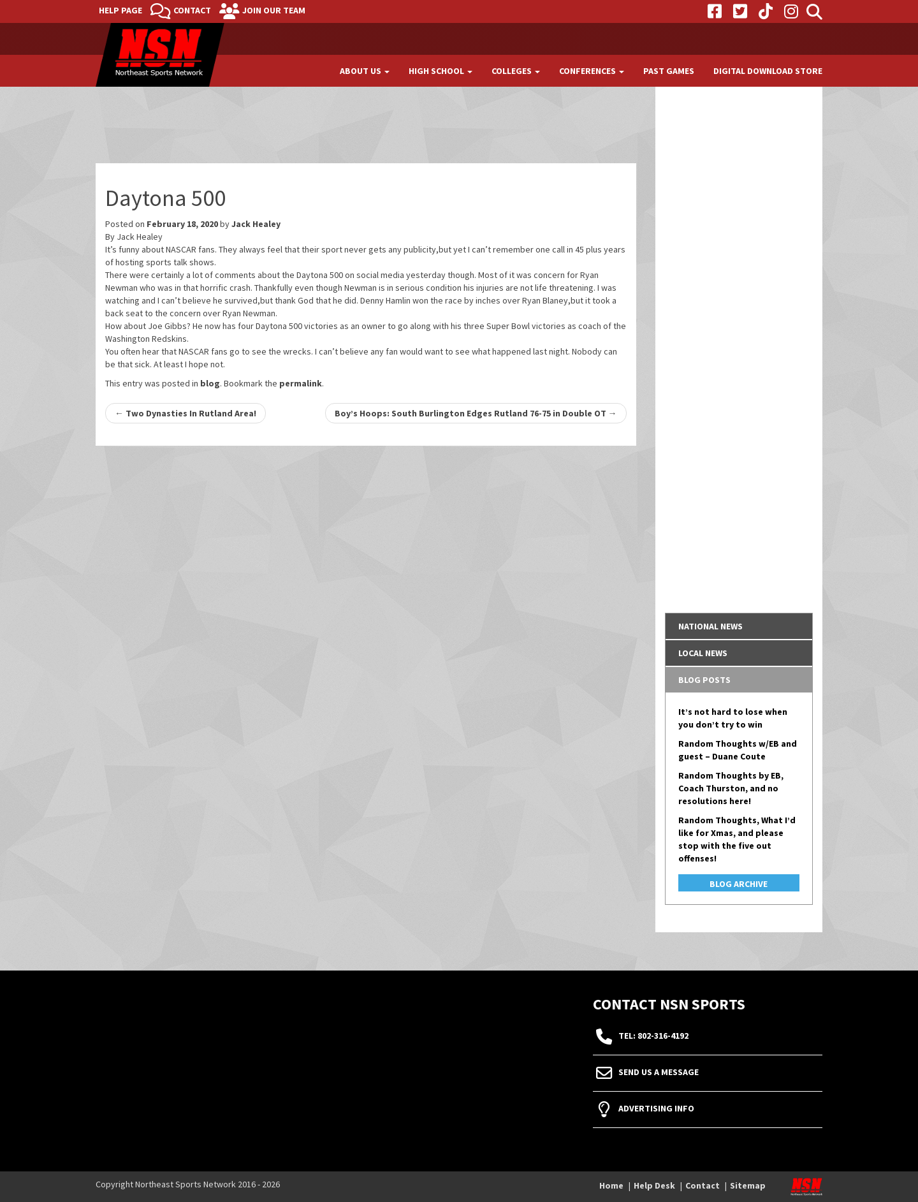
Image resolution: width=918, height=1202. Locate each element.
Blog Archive (739, 884)
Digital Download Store (767, 71)
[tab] (739, 626)
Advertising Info (656, 1109)
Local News (702, 653)
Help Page (120, 10)
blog (210, 383)
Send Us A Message (658, 1072)
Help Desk (654, 1185)
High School (440, 71)
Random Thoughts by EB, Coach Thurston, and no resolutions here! (730, 788)
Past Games (668, 71)
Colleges (516, 71)
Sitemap (748, 1185)
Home (611, 1185)
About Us (365, 71)
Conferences (591, 71)
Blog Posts (704, 679)
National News (710, 626)
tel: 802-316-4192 (653, 1036)
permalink (300, 383)
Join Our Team (273, 10)
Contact (192, 10)
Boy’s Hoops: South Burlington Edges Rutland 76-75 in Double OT (476, 413)
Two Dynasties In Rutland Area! (185, 413)
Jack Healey (255, 224)
